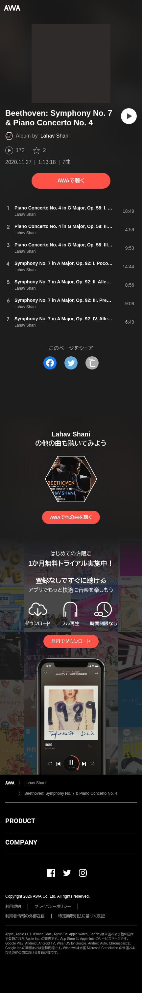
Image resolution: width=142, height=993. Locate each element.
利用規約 (13, 906)
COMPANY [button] (21, 842)
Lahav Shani (55, 136)
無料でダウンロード (71, 641)
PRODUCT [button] (20, 821)
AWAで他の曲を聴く (71, 517)
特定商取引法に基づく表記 (81, 916)
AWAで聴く (71, 180)
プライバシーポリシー (53, 906)
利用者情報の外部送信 (25, 916)
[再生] (129, 116)
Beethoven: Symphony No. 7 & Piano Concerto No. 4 (70, 793)
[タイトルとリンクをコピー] (92, 362)
